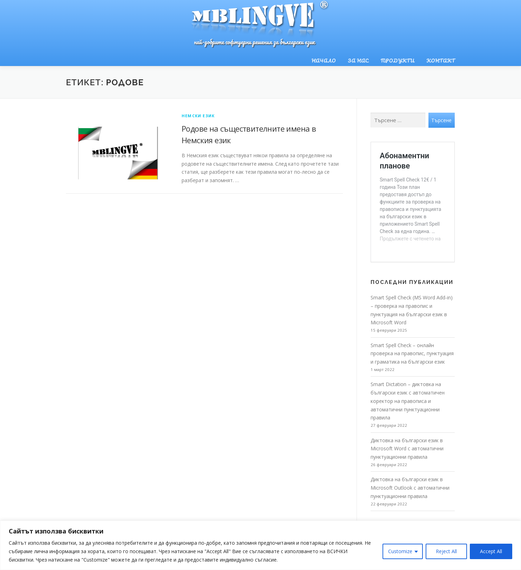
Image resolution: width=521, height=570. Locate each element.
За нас (358, 61)
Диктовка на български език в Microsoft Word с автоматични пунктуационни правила (407, 448)
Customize (400, 551)
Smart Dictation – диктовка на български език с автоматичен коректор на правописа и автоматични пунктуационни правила (408, 401)
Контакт (440, 61)
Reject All (446, 551)
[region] (260, 545)
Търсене (441, 120)
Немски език (198, 115)
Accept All (491, 551)
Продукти (398, 61)
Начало (323, 61)
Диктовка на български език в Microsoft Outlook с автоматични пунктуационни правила (410, 487)
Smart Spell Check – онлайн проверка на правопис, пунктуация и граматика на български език (412, 353)
